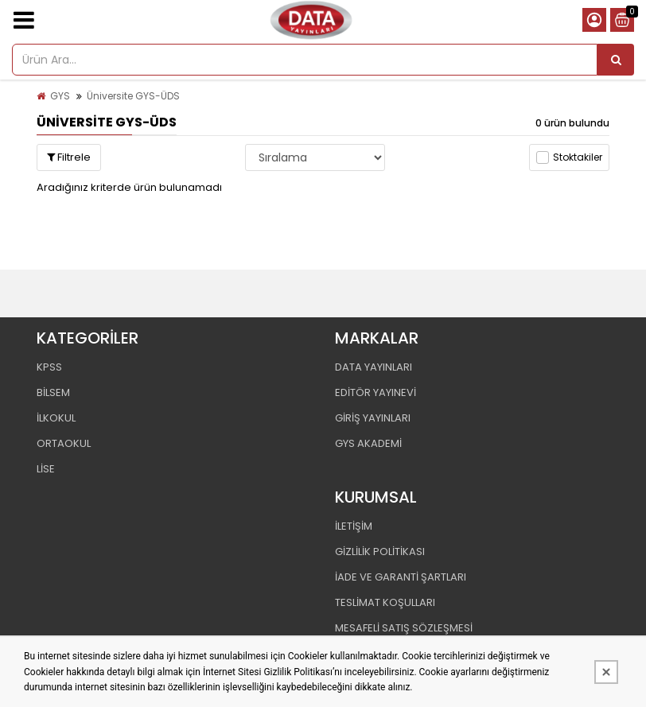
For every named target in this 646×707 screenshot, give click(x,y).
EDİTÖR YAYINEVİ (375, 392)
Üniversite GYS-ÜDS (133, 96)
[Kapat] (606, 672)
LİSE (46, 468)
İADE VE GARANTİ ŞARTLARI (400, 577)
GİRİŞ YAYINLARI (373, 417)
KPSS (49, 367)
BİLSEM (53, 392)
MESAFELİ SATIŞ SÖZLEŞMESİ (404, 627)
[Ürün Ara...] (615, 60)
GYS (60, 96)
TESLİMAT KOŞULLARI (385, 602)
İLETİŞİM (353, 526)
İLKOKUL (56, 417)
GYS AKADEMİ (368, 443)
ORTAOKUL (64, 443)
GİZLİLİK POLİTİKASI (380, 551)
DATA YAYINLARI (373, 367)
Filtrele (69, 157)
